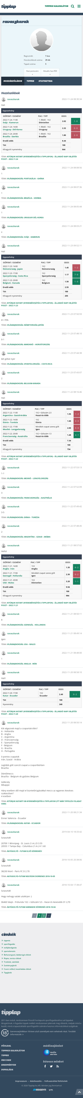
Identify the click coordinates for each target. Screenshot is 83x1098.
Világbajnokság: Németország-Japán (25, 325)
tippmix (7, 940)
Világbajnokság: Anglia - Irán (22, 663)
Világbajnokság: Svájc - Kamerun (23, 237)
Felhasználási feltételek (56, 1081)
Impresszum (21, 1081)
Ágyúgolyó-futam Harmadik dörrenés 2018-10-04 (31, 907)
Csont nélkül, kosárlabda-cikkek (17, 969)
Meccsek (6, 1060)
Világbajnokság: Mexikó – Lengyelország (27, 478)
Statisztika (45, 81)
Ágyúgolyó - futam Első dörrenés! (24, 851)
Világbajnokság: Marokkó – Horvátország (28, 344)
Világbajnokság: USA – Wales (21, 644)
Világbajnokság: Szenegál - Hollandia (26, 625)
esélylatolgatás (10, 947)
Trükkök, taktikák (11, 962)
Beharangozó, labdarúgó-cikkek (17, 955)
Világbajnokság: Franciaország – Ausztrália (29, 498)
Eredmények (8, 1065)
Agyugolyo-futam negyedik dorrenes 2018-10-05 (31, 876)
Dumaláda (7, 1070)
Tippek (30, 81)
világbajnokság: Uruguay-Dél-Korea (25, 217)
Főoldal (6, 1046)
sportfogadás (9, 944)
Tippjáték (8, 972)
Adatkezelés (36, 1081)
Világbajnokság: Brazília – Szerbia (24, 198)
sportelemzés (9, 951)
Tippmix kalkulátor (13, 1051)
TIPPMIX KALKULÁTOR (56, 6)
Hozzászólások (12, 81)
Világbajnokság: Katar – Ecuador (23, 823)
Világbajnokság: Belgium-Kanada (23, 383)
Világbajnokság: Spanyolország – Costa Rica (29, 364)
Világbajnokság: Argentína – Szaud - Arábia (28, 537)
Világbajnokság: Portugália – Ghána (25, 178)
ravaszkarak (13, 99)
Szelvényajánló (10, 965)
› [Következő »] (48, 915)
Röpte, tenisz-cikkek (12, 958)
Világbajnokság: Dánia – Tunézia (23, 517)
